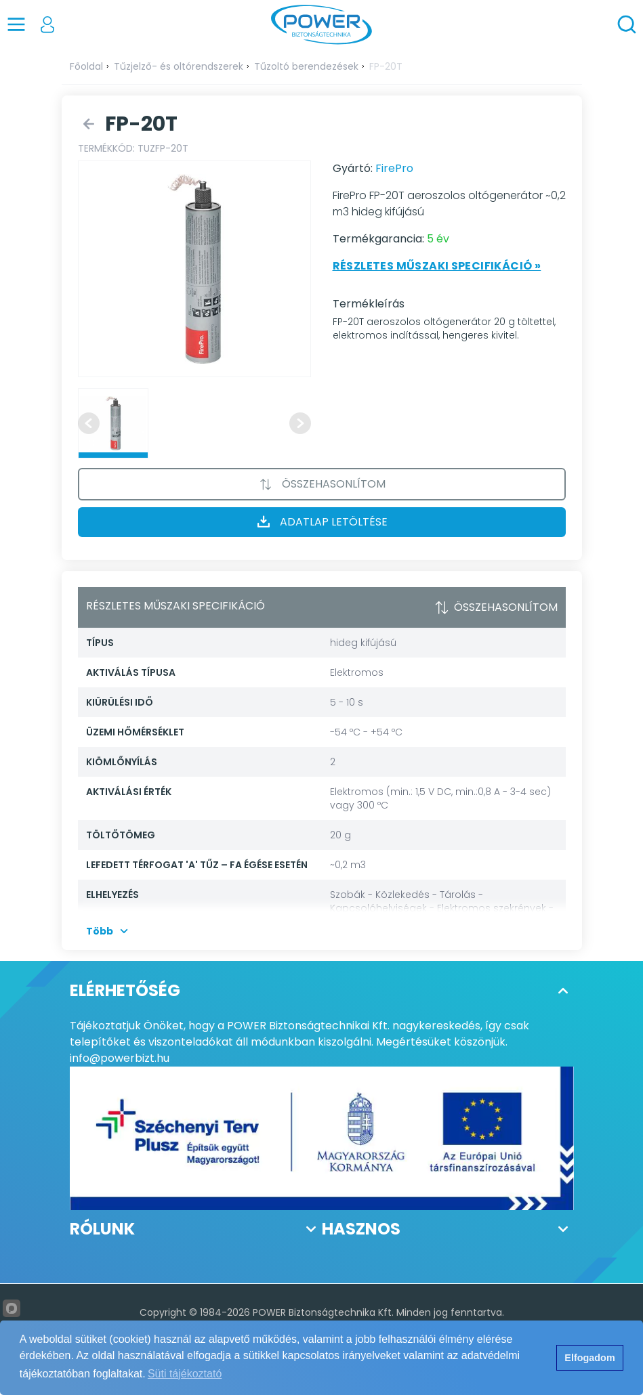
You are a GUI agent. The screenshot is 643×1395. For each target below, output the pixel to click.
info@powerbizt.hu (119, 1058)
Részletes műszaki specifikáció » (437, 266)
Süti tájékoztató (185, 1373)
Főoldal (86, 66)
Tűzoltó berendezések (306, 66)
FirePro (394, 168)
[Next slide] (300, 423)
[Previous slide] (89, 423)
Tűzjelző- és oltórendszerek (178, 66)
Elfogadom (589, 1357)
